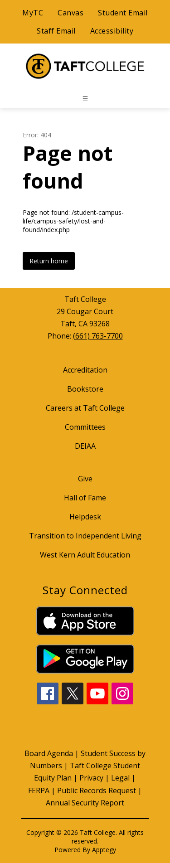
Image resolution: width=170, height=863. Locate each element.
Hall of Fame (85, 498)
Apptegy (104, 849)
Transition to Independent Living (85, 536)
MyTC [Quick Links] (32, 13)
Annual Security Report (85, 803)
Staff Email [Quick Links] (56, 31)
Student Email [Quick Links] (123, 13)
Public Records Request (96, 790)
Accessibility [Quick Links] (112, 31)
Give (85, 479)
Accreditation (85, 370)
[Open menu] (85, 98)
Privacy (91, 778)
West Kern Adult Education (85, 555)
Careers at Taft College (85, 408)
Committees (85, 427)
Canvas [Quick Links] (70, 13)
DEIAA (85, 446)
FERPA (38, 790)
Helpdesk (85, 517)
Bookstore (85, 389)
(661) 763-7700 (98, 336)
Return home (48, 261)
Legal (120, 778)
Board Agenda (48, 753)
